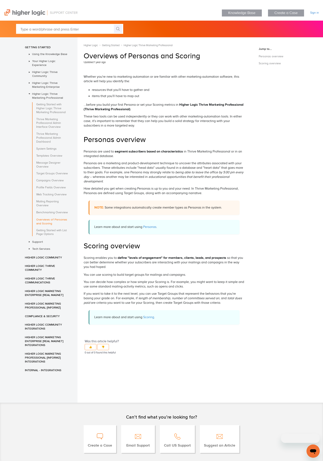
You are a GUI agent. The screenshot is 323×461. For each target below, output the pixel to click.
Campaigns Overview (50, 180)
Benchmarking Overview (52, 212)
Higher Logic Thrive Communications (40, 280)
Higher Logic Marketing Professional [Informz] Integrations (43, 358)
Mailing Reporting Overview (47, 203)
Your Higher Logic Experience (43, 63)
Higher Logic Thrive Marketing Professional (47, 96)
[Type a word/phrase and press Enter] (69, 29)
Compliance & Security (42, 316)
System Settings (46, 148)
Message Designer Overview (48, 164)
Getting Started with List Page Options (51, 232)
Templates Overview (49, 155)
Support (37, 242)
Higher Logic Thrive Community (45, 74)
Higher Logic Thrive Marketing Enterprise (46, 85)
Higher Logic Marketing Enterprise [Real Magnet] (44, 293)
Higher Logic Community (43, 257)
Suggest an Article (219, 445)
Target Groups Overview (52, 173)
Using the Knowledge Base (49, 54)
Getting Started (38, 47)
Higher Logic (91, 45)
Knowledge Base (241, 13)
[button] (90, 347)
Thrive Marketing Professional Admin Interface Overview (48, 123)
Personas (149, 227)
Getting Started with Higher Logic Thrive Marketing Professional (51, 108)
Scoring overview (270, 63)
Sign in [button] (314, 12)
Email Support (138, 445)
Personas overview (271, 56)
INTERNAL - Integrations (43, 370)
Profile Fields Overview (51, 187)
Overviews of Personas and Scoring (51, 221)
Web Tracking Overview (51, 194)
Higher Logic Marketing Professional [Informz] (43, 305)
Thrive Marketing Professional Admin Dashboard (48, 137)
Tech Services (41, 249)
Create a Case (286, 13)
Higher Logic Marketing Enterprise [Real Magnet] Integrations (44, 341)
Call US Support (177, 445)
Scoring (148, 317)
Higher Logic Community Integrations (43, 327)
